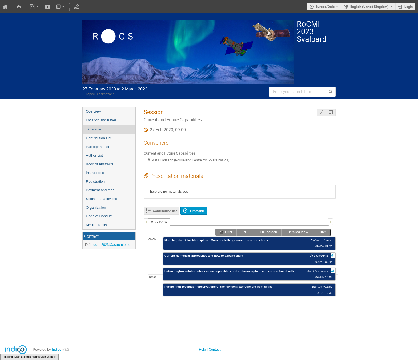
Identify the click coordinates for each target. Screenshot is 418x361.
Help (202, 349)
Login (408, 6)
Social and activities (101, 199)
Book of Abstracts (100, 164)
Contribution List (98, 138)
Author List (94, 155)
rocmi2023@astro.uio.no (111, 244)
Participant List (97, 147)
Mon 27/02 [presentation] (159, 222)
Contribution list (165, 210)
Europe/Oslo (325, 6)
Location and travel (101, 120)
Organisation (96, 208)
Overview (93, 111)
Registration (95, 181)
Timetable (93, 129)
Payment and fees (100, 190)
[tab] (159, 222)
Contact (215, 349)
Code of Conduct (99, 216)
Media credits (96, 225)
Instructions (95, 173)
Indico (56, 349)
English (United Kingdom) (369, 6)
